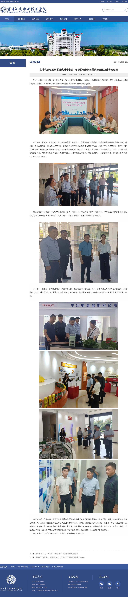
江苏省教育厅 (34, 567)
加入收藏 (124, 1)
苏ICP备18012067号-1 (74, 584)
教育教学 (49, 19)
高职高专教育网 (23, 567)
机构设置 (35, 19)
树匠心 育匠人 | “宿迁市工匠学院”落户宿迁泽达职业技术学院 (57, 554)
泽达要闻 (121, 62)
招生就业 (63, 19)
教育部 (13, 567)
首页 (7, 19)
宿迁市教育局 (45, 567)
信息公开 (105, 19)
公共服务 (91, 19)
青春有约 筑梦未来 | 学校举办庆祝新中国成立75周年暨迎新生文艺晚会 (60, 557)
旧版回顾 (102, 1)
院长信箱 (109, 1)
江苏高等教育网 (57, 567)
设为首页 (117, 1)
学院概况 (21, 19)
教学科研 (77, 19)
